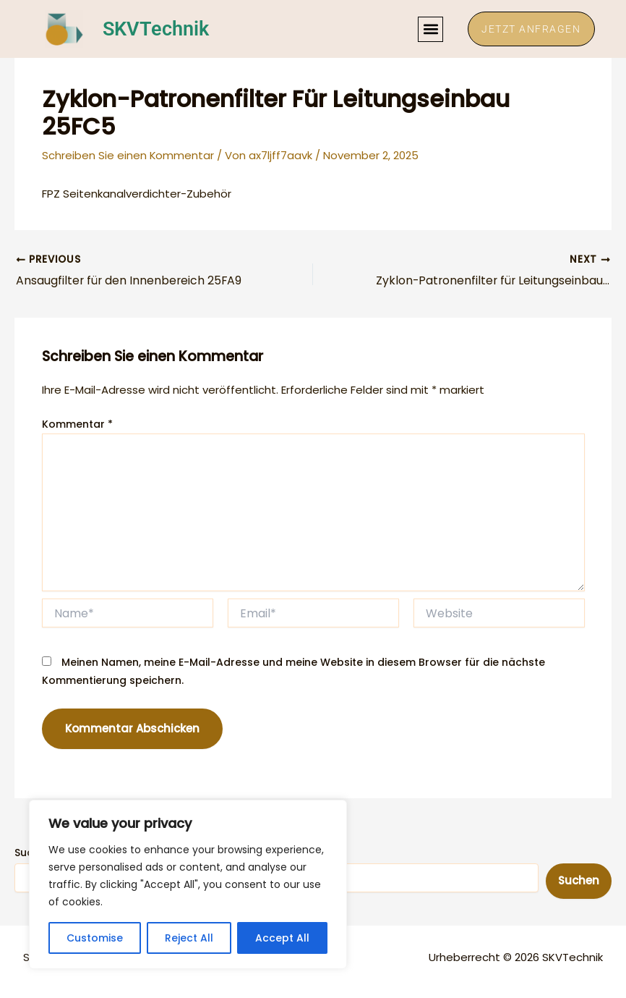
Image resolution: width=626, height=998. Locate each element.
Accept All (282, 938)
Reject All (189, 938)
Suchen (578, 881)
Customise (95, 938)
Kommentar (77, 425)
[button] (428, 29)
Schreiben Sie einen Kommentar (128, 155)
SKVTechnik (157, 29)
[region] (188, 884)
